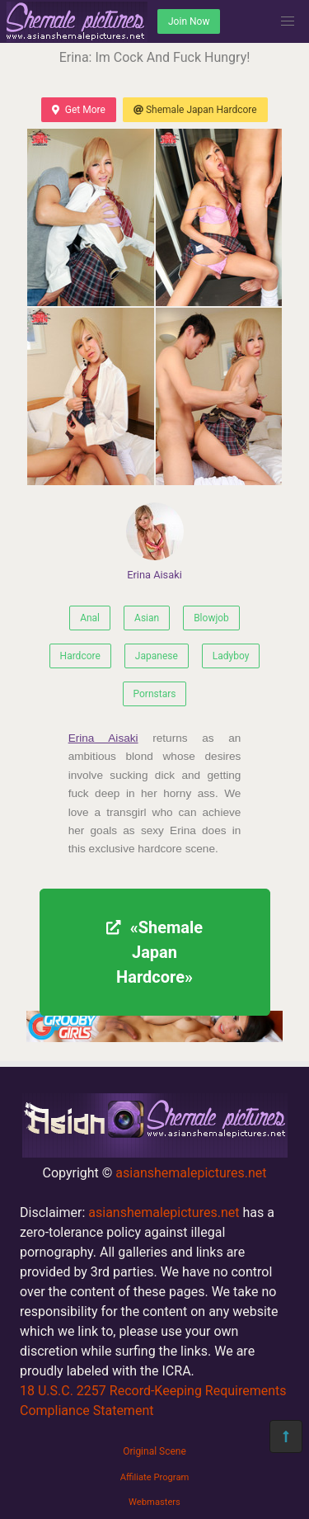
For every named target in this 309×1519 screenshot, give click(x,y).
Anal (90, 618)
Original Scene (154, 1451)
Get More (78, 110)
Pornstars (154, 694)
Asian (146, 618)
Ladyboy (231, 656)
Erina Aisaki (155, 541)
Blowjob (211, 618)
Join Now (188, 21)
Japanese (156, 656)
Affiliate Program (155, 1477)
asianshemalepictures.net (190, 1173)
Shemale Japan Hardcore (195, 110)
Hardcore (80, 656)
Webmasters (154, 1502)
